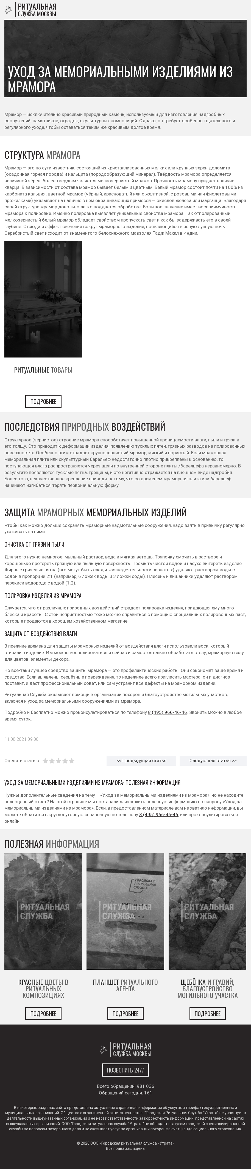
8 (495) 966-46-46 (167, 712)
